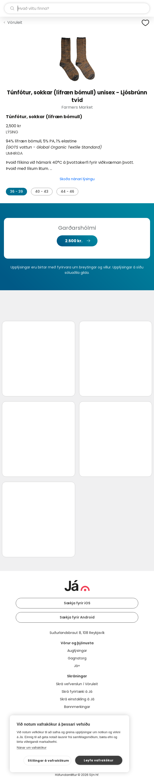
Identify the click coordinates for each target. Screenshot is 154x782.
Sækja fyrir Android (77, 617)
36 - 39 (16, 191)
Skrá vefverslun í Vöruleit (77, 683)
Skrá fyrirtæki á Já (77, 691)
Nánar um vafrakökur (31, 747)
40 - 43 (41, 191)
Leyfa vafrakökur (98, 760)
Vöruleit (14, 22)
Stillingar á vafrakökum (48, 760)
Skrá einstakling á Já (77, 699)
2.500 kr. (73, 241)
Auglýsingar (77, 650)
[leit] (77, 8)
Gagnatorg (77, 658)
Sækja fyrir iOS (77, 603)
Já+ (77, 665)
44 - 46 (67, 191)
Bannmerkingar (77, 706)
